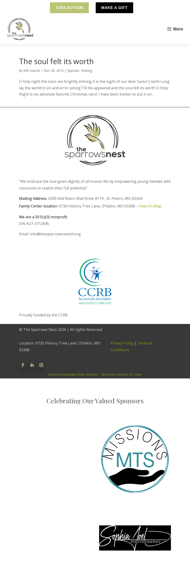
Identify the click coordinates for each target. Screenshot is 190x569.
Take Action (69, 7)
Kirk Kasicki (31, 70)
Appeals (73, 70)
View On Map (150, 206)
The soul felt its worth (56, 61)
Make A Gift (114, 8)
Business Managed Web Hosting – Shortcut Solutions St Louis (95, 374)
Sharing (86, 70)
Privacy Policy (121, 343)
